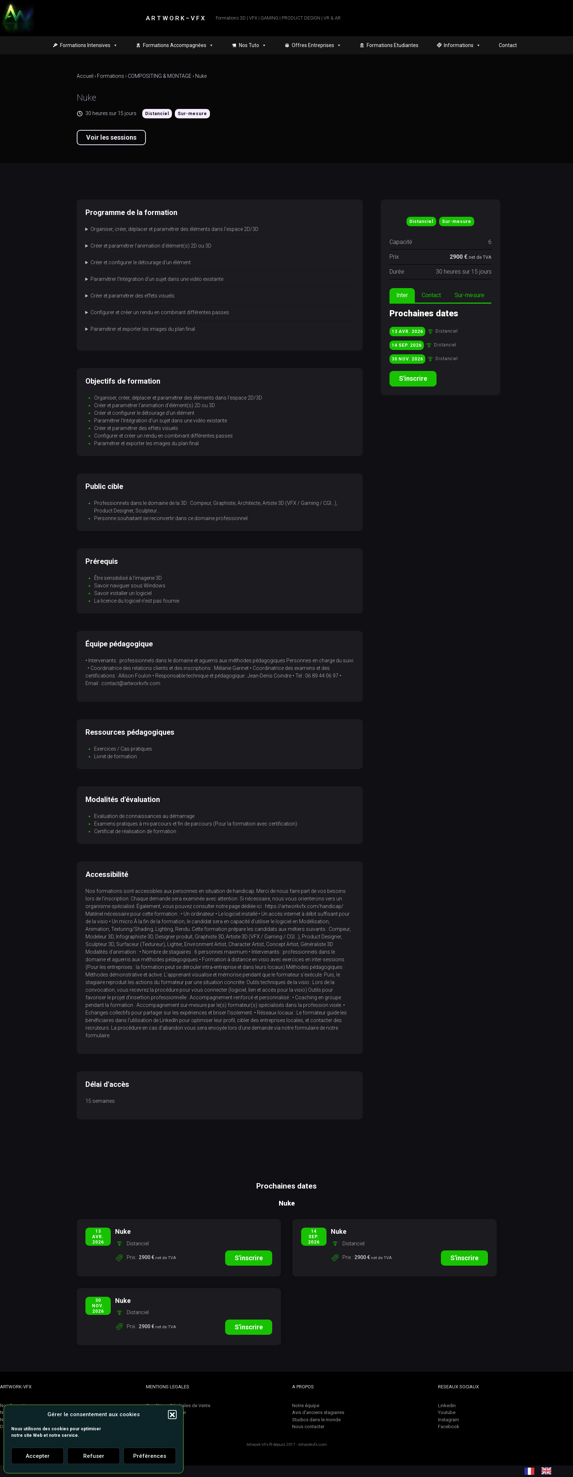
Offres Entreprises (316, 45)
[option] (548, 1470)
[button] (172, 1414)
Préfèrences (149, 1456)
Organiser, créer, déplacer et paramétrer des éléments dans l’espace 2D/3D (174, 229)
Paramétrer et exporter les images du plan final (142, 329)
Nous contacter (308, 1426)
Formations (110, 76)
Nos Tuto (252, 45)
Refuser (93, 1456)
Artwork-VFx (257, 1444)
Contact (508, 45)
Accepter (38, 1456)
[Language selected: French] (541, 1471)
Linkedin (447, 1405)
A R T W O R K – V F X (175, 18)
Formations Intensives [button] (89, 45)
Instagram (448, 1419)
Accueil (85, 76)
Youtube (446, 1412)
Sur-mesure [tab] (469, 295)
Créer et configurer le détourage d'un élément (140, 262)
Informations (462, 45)
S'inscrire (413, 378)
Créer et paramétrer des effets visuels (132, 296)
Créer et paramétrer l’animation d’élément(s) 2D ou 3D (150, 246)
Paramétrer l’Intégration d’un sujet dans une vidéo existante (156, 279)
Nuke (201, 76)
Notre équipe (305, 1405)
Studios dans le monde (316, 1419)
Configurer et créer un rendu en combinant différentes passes (159, 312)
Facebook (448, 1426)
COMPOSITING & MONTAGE (159, 76)
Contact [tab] (431, 295)
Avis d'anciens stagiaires (318, 1412)
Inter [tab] (402, 295)
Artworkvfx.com (312, 1444)
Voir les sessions (111, 137)
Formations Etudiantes (392, 45)
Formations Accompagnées (178, 45)
